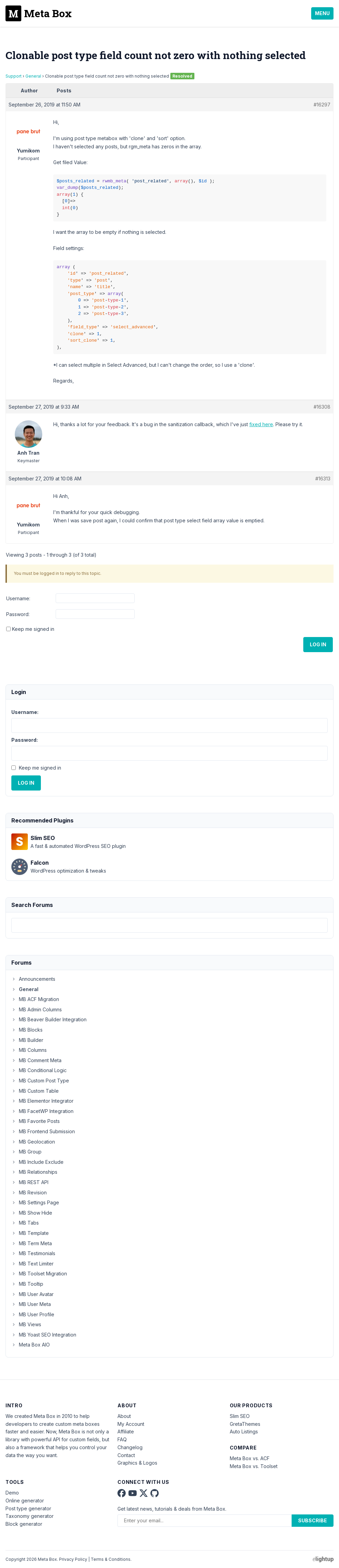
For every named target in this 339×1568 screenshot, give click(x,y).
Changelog (130, 1447)
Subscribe (312, 1520)
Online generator (24, 1500)
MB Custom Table (35, 1091)
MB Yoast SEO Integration (43, 1335)
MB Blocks (27, 1030)
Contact (126, 1455)
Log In (318, 644)
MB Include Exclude (37, 1162)
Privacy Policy (73, 1559)
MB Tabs (25, 1223)
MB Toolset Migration (39, 1273)
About (124, 1416)
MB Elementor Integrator (42, 1101)
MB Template (30, 1233)
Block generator (23, 1524)
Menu (322, 13)
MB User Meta (31, 1304)
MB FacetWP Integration (42, 1111)
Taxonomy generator (29, 1516)
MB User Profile (32, 1314)
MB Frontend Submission (43, 1131)
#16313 (322, 478)
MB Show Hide (31, 1213)
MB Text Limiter (32, 1263)
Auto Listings (244, 1431)
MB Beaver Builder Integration (49, 1019)
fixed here (261, 424)
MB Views (26, 1324)
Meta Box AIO (30, 1345)
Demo (12, 1493)
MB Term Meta (31, 1243)
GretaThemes (245, 1424)
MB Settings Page (35, 1202)
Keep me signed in (33, 629)
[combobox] (169, 925)
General (33, 76)
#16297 (322, 104)
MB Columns (29, 1050)
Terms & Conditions (111, 1559)
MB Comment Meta (36, 1060)
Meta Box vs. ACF (250, 1458)
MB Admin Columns (36, 1009)
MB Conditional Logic (39, 1070)
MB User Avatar (32, 1294)
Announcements (33, 979)
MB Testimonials (33, 1253)
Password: (18, 614)
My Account (130, 1424)
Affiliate (125, 1431)
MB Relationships (34, 1172)
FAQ (122, 1439)
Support (13, 76)
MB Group (26, 1152)
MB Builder (27, 1040)
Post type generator (28, 1508)
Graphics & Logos (137, 1463)
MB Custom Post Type (40, 1080)
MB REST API (29, 1182)
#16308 (322, 407)
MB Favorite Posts (35, 1121)
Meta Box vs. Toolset (254, 1466)
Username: (18, 598)
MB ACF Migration (35, 999)
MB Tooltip (27, 1284)
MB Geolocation (33, 1142)
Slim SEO (240, 1416)
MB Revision (29, 1192)
